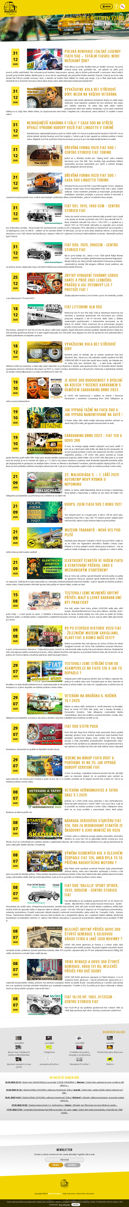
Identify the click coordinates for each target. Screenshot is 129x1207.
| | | (64, 1084)
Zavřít (76, 1205)
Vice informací (64, 1205)
